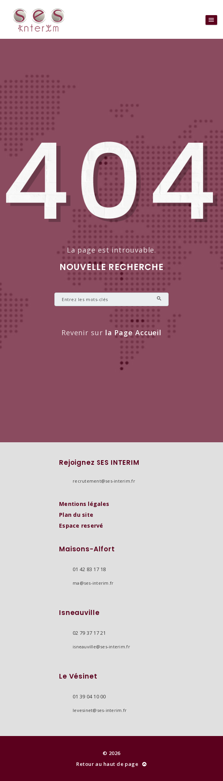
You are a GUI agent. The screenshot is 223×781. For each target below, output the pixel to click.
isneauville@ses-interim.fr (101, 646)
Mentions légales (84, 503)
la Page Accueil (133, 332)
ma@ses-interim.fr (93, 583)
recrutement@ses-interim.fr (104, 481)
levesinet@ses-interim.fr (100, 710)
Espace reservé (81, 525)
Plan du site (76, 514)
